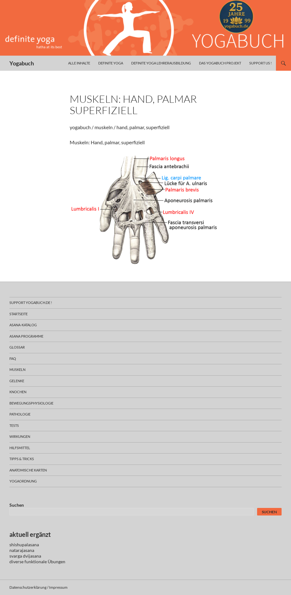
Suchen (16, 505)
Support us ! (260, 63)
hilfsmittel (19, 448)
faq (12, 358)
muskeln (17, 369)
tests (14, 425)
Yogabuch (21, 63)
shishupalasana (24, 544)
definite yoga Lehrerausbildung (161, 63)
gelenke (16, 381)
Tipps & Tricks (21, 459)
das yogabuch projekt (220, 63)
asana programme (26, 336)
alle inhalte (79, 63)
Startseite (18, 314)
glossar (17, 347)
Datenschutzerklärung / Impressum (38, 587)
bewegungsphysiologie (31, 403)
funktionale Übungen (44, 561)
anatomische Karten (28, 470)
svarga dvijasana (25, 556)
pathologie (19, 414)
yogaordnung (23, 481)
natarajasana (21, 550)
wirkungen (19, 436)
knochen (17, 392)
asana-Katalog (23, 325)
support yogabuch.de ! (30, 302)
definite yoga (110, 63)
